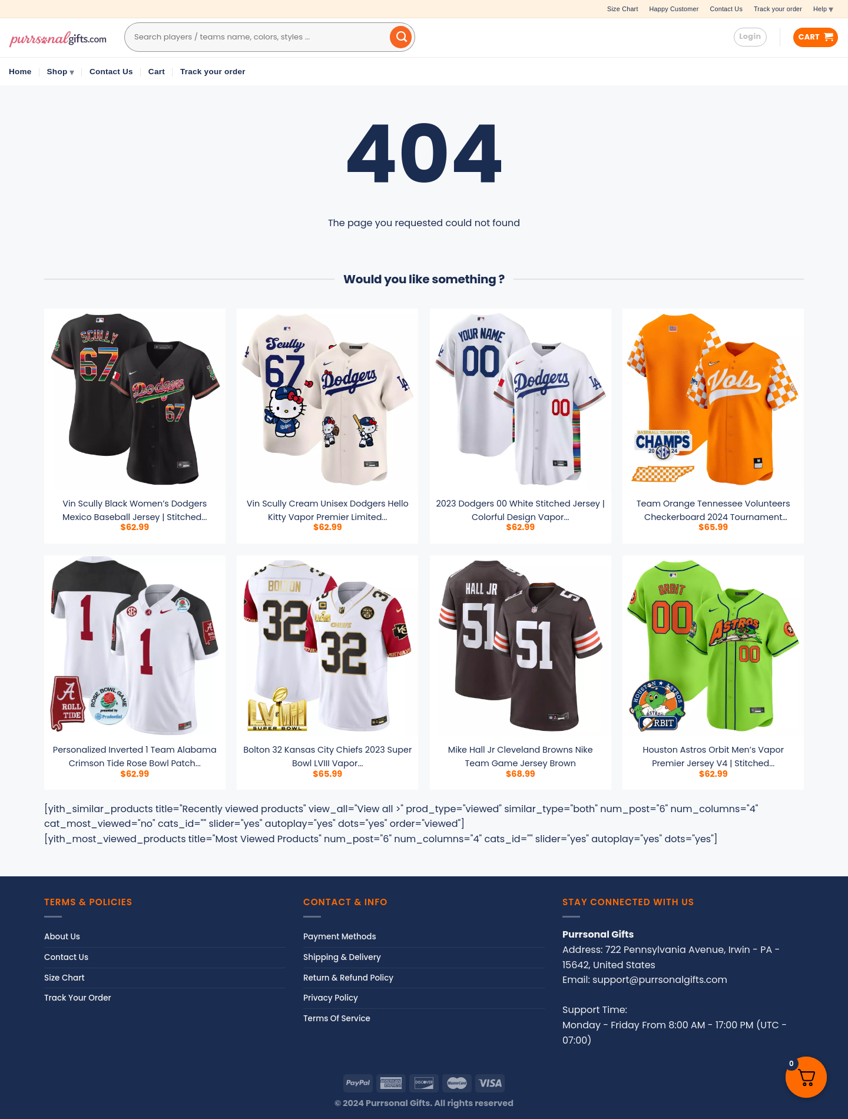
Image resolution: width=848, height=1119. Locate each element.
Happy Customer (674, 8)
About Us (62, 936)
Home (20, 71)
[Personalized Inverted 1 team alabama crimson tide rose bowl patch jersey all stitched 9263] (135, 646)
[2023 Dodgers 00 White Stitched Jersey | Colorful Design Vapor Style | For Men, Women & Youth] (520, 399)
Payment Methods (339, 936)
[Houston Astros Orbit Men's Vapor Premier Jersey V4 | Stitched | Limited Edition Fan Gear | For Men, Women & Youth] (713, 646)
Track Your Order (77, 998)
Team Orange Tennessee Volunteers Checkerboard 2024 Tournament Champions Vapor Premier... (713, 517)
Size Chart (622, 8)
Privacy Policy (330, 998)
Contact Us (726, 8)
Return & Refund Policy (348, 978)
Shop (60, 72)
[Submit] (401, 37)
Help (823, 9)
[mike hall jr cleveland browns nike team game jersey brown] (520, 646)
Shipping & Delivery (342, 957)
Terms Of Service (336, 1018)
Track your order (778, 8)
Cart (156, 71)
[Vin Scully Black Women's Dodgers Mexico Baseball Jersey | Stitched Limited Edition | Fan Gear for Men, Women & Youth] (135, 399)
